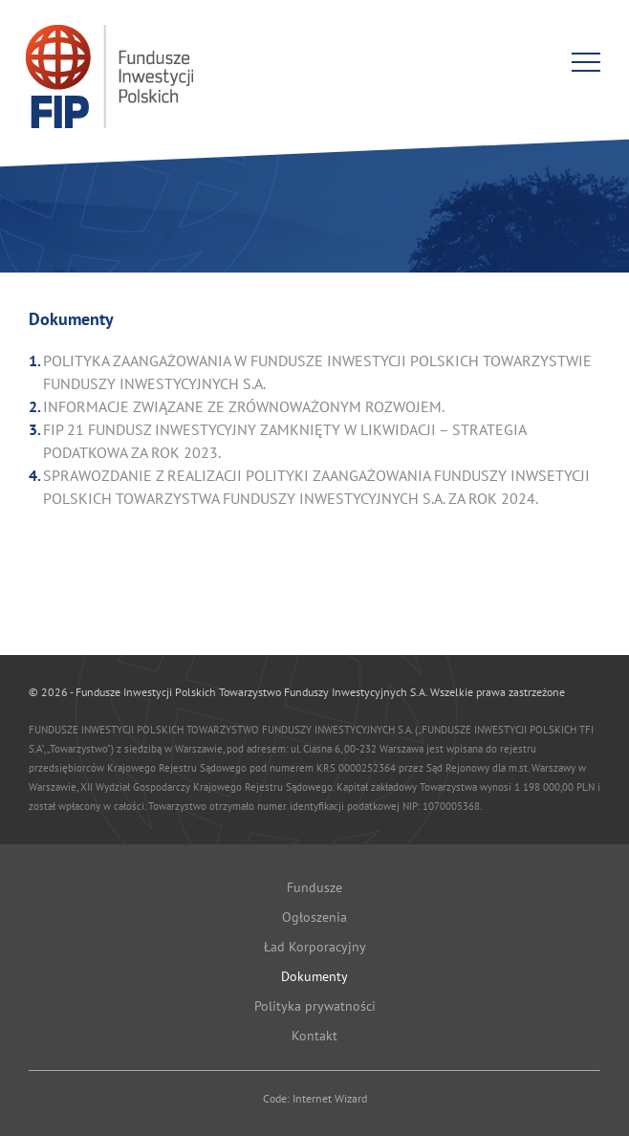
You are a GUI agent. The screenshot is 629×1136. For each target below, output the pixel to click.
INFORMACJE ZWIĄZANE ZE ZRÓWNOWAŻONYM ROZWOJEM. (244, 406)
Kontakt (314, 1035)
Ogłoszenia (314, 917)
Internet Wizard (330, 1098)
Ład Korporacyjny (315, 946)
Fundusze (314, 887)
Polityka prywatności (315, 1006)
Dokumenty (314, 976)
